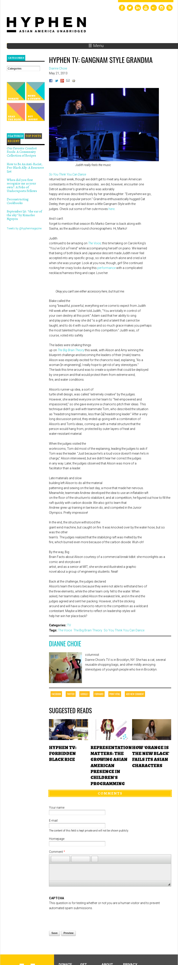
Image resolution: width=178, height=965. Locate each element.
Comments (110, 793)
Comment (57, 852)
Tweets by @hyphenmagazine (24, 228)
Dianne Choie (65, 643)
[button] (54, 859)
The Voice (94, 243)
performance (106, 268)
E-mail (53, 820)
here (111, 209)
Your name (56, 807)
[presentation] (82, 919)
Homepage (56, 839)
